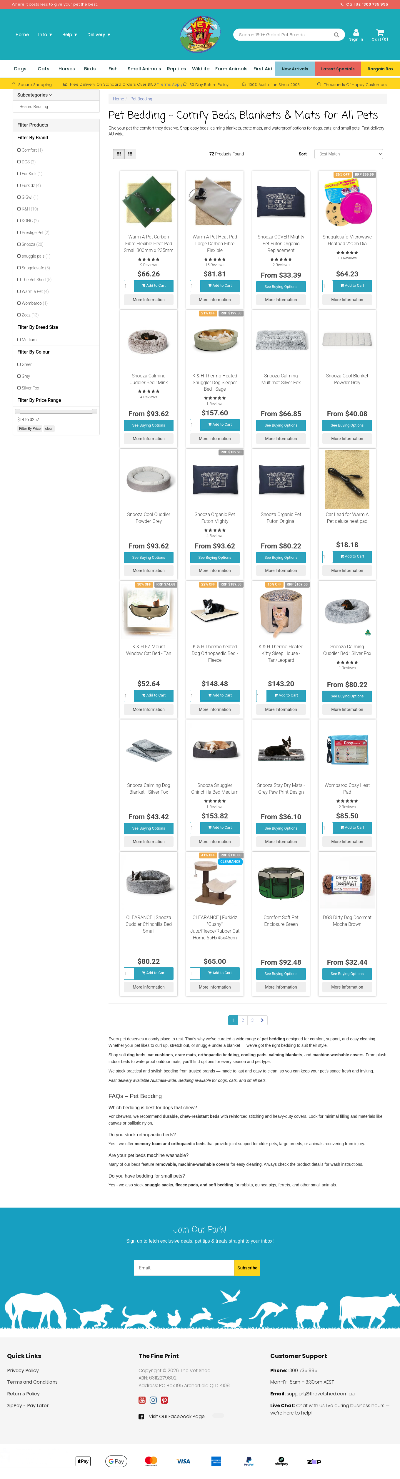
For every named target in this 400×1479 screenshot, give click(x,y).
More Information (148, 298)
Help (70, 34)
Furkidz (31, 185)
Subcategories (34, 95)
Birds (90, 68)
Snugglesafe (36, 268)
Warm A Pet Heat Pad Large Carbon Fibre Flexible (215, 243)
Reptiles (176, 68)
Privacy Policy (23, 1370)
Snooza (33, 244)
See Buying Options (281, 284)
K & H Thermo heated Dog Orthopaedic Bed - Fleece (215, 653)
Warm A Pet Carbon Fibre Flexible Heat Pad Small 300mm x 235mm (149, 243)
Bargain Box (381, 69)
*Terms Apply (170, 84)
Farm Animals (231, 68)
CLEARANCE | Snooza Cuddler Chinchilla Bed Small (149, 924)
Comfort (32, 150)
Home (22, 34)
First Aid (263, 68)
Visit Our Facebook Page (172, 1416)
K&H (30, 209)
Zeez (30, 315)
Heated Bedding (32, 106)
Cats (43, 68)
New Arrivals (295, 69)
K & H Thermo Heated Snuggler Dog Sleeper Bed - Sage (214, 382)
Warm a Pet (35, 291)
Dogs (20, 68)
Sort (303, 154)
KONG (30, 220)
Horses (67, 68)
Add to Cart (154, 283)
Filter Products (32, 125)
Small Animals (144, 68)
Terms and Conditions (32, 1382)
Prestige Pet (35, 232)
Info (45, 34)
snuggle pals (36, 256)
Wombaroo (35, 303)
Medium (29, 339)
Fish (113, 68)
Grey (26, 376)
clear (49, 429)
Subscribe (247, 1268)
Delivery (99, 34)
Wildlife (200, 68)
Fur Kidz (32, 173)
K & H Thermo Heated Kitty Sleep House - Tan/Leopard (281, 653)
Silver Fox (30, 388)
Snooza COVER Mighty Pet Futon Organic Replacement (281, 243)
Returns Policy (23, 1393)
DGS (29, 162)
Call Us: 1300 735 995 (364, 4)
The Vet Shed (36, 279)
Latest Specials (338, 69)
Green (27, 364)
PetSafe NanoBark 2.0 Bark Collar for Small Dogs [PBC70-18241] (43, 1458)
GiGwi (30, 197)
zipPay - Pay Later (28, 1405)
